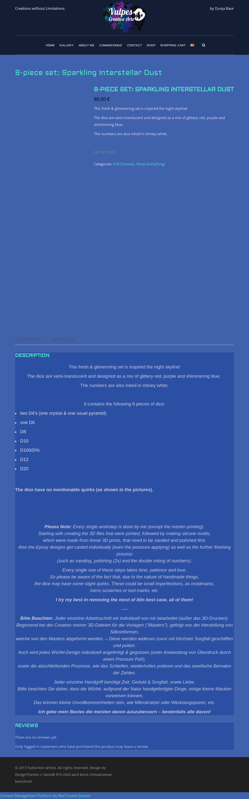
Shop (151, 45)
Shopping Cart (173, 45)
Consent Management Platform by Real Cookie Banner (45, 795)
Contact (134, 45)
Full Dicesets (123, 163)
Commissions (110, 45)
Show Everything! (150, 163)
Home (50, 45)
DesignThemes (27, 774)
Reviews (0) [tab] (64, 339)
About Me (87, 45)
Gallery (66, 45)
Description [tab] (28, 339)
